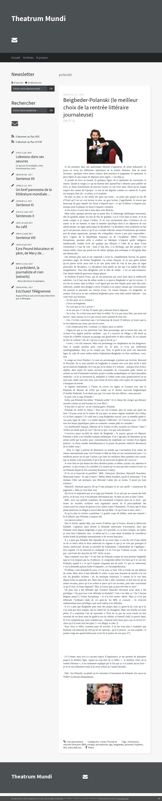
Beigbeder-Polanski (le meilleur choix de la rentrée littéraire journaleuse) (100, 107)
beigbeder (119, 744)
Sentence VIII (25, 237)
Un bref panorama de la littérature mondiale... (34, 191)
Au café (21, 226)
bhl (65, 747)
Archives (28, 57)
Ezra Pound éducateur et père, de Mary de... (35, 250)
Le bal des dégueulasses (82, 676)
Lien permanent (73, 741)
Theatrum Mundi (38, 18)
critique (91, 744)
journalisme (102, 744)
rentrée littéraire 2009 (74, 744)
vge (110, 744)
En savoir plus (123, 798)
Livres (103, 741)
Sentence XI (25, 204)
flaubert (138, 744)
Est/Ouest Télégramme (33, 291)
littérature (133, 741)
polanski (129, 744)
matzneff (72, 747)
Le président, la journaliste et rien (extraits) (29, 272)
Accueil (15, 57)
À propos (42, 57)
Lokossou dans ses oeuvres (30, 158)
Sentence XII (25, 178)
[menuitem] (17, 57)
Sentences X (25, 215)
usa (79, 747)
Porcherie (112, 741)
